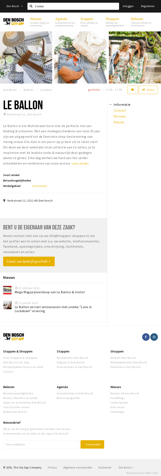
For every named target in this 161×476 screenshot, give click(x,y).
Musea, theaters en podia (20, 398)
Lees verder (80, 163)
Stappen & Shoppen (17, 351)
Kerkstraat (39, 186)
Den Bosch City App (16, 362)
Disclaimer (105, 467)
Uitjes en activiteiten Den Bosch (24, 402)
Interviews (117, 407)
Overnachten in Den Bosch (74, 367)
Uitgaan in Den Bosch (71, 362)
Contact (8, 371)
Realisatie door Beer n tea (142, 473)
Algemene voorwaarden (77, 467)
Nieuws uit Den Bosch (124, 393)
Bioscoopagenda (68, 398)
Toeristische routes (16, 407)
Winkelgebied (12, 186)
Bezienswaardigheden (18, 393)
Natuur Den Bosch (15, 412)
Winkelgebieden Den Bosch (128, 362)
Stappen (63, 351)
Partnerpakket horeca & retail (23, 367)
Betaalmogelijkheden (17, 180)
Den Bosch (14, 6)
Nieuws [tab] (119, 122)
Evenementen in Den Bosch (75, 393)
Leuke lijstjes (119, 402)
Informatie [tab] (122, 104)
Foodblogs (117, 398)
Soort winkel (11, 175)
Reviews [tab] (120, 116)
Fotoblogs (117, 412)
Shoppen (117, 351)
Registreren (148, 6)
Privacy (52, 467)
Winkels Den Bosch (123, 358)
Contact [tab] (120, 110)
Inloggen (128, 6)
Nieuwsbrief (12, 422)
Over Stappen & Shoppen (20, 358)
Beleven (8, 387)
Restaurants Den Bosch (72, 358)
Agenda (62, 387)
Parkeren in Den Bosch (125, 367)
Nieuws (115, 387)
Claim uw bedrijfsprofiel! (28, 261)
